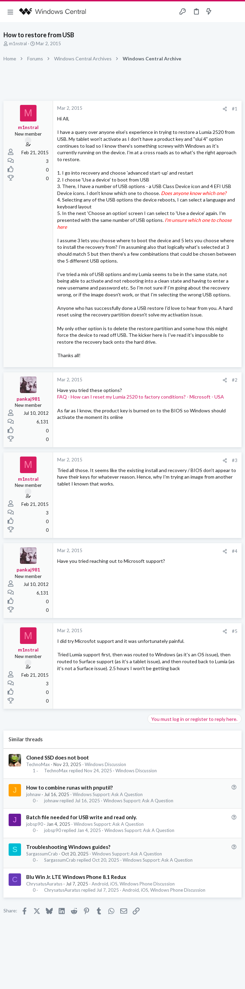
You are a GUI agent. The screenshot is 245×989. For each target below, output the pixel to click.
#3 (234, 460)
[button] (10, 12)
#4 (234, 551)
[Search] (236, 12)
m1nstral (18, 43)
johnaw (33, 794)
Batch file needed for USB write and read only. (81, 817)
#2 (234, 380)
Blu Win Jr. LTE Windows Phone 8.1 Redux (76, 877)
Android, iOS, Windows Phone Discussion (133, 884)
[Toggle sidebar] (222, 11)
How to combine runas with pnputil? (69, 787)
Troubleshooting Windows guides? (68, 847)
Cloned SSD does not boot (57, 757)
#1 (234, 108)
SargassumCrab (42, 853)
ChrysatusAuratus (44, 884)
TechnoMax (38, 764)
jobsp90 (34, 824)
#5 (234, 631)
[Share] (224, 109)
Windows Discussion (105, 764)
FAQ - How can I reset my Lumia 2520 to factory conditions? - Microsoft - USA (140, 397)
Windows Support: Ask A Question (108, 794)
